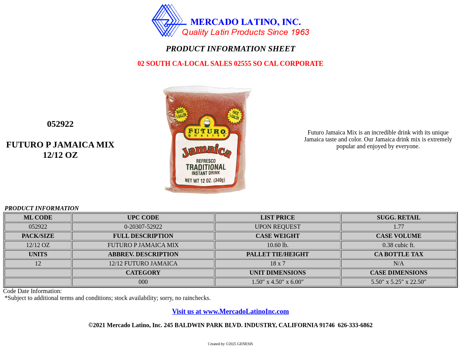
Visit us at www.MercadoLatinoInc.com (230, 311)
